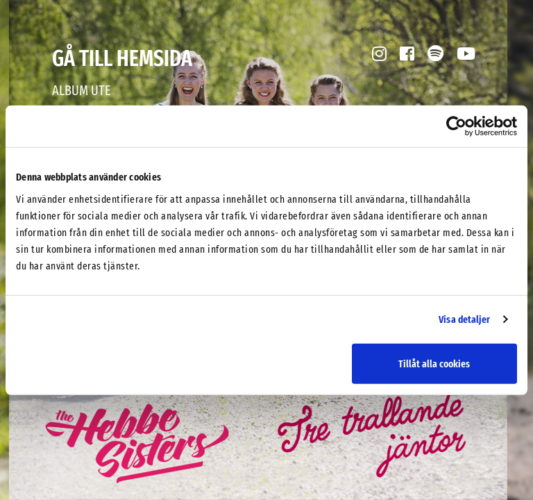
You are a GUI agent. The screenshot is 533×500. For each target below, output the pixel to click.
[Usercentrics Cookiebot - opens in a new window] (456, 126)
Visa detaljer (464, 319)
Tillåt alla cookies (434, 363)
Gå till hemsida (122, 58)
